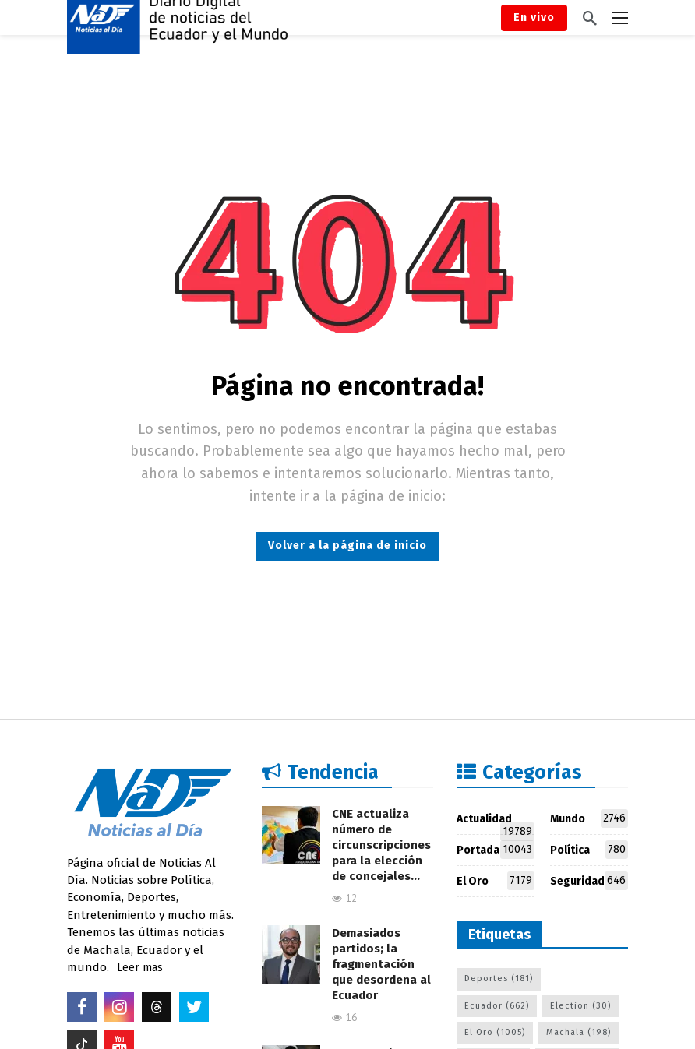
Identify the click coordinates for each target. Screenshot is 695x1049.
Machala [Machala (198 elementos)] (578, 1032)
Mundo (589, 818)
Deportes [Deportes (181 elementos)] (498, 978)
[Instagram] (119, 1007)
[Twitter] (194, 1007)
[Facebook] (82, 1007)
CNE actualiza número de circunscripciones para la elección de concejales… (381, 845)
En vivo (534, 17)
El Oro (495, 880)
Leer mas (140, 967)
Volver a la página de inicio (347, 545)
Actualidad (495, 822)
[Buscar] (590, 18)
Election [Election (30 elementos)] (580, 1006)
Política (589, 849)
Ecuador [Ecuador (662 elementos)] (496, 1006)
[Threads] (156, 1007)
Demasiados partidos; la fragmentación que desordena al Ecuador (381, 964)
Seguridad (589, 880)
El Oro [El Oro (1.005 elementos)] (494, 1032)
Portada (495, 849)
